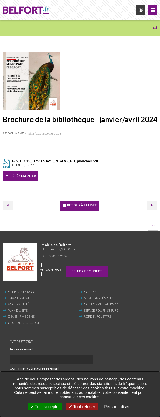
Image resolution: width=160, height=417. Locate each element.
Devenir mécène (21, 316)
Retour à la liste (82, 205)
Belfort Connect (87, 271)
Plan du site (18, 310)
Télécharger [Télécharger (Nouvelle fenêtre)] (23, 176)
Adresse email (21, 349)
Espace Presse (19, 298)
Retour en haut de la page (153, 225)
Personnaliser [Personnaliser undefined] (117, 406)
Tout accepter (45, 406)
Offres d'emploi (21, 292)
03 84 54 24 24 (58, 256)
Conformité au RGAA (101, 304)
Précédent (7, 205)
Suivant (152, 205)
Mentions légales (98, 298)
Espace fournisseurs (101, 310)
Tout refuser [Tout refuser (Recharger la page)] (82, 406)
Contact (54, 269)
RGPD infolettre (97, 316)
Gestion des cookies (25, 323)
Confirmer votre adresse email (34, 368)
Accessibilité (18, 304)
